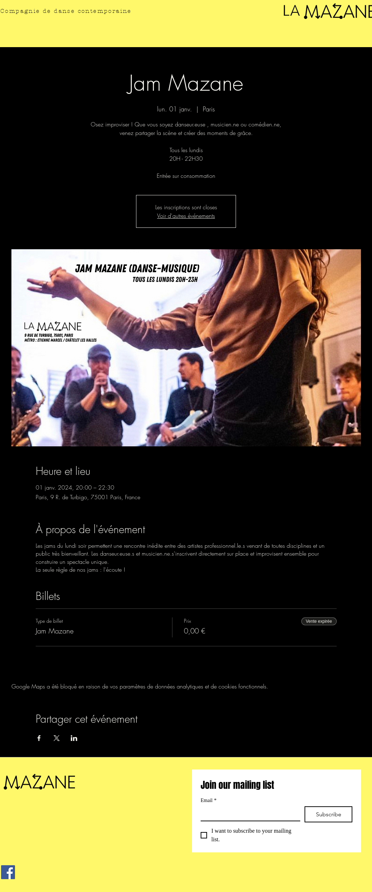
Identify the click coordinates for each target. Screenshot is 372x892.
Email (208, 800)
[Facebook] (8, 872)
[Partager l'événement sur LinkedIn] (74, 738)
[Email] (248, 813)
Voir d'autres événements (186, 216)
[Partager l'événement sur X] (56, 738)
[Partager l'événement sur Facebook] (39, 738)
